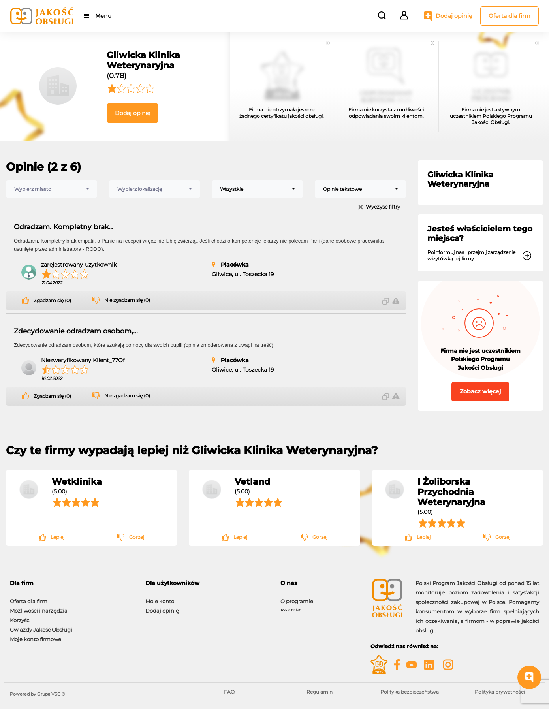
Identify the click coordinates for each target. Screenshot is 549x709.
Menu (104, 15)
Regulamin (319, 692)
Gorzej (136, 537)
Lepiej (57, 537)
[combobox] (51, 189)
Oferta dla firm (509, 15)
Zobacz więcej (480, 391)
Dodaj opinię (454, 16)
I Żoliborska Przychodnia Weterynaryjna (451, 491)
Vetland (252, 481)
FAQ (229, 692)
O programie (296, 597)
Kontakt (290, 607)
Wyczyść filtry (383, 207)
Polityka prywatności (500, 692)
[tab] (207, 583)
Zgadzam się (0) (52, 300)
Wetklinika (77, 481)
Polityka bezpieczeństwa (409, 692)
